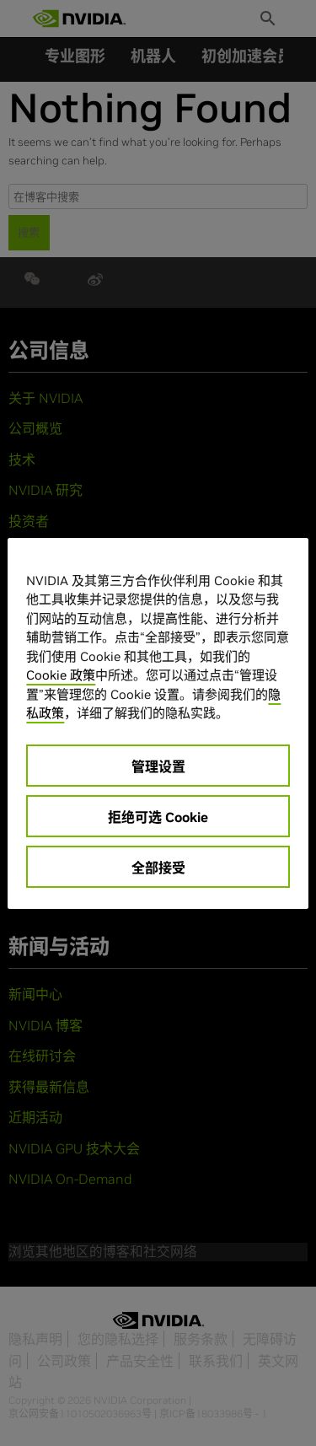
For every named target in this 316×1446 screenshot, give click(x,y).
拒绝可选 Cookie (158, 817)
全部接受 (158, 867)
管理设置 (158, 766)
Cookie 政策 (60, 675)
